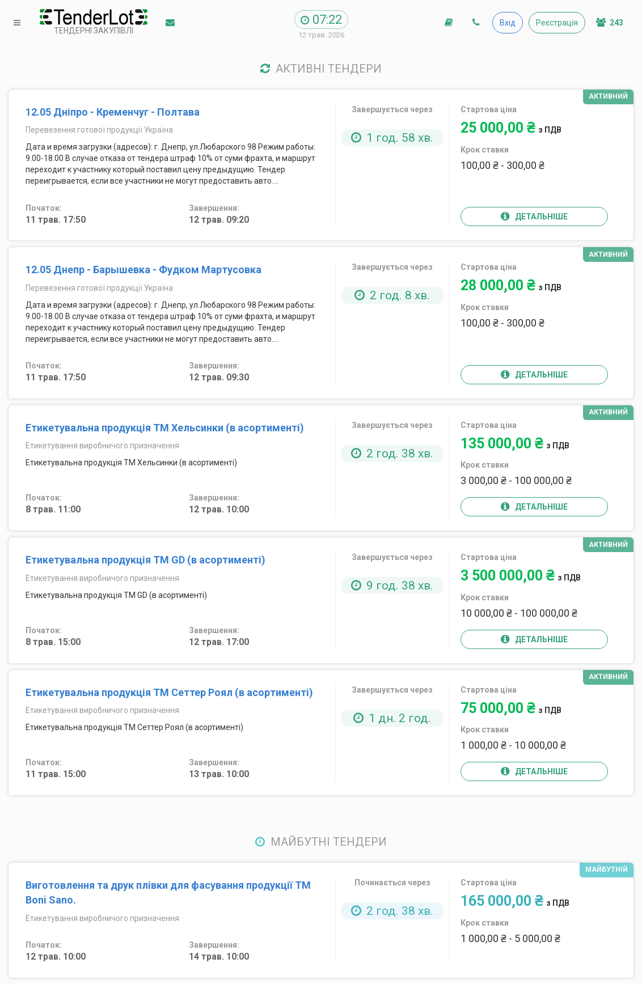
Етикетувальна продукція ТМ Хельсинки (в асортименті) (165, 428)
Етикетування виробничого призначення (102, 445)
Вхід (508, 22)
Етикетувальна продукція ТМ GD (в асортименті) (145, 560)
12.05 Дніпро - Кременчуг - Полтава (113, 112)
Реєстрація (557, 22)
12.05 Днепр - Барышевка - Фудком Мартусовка (143, 269)
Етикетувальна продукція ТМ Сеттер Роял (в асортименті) (169, 692)
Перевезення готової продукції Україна (99, 129)
